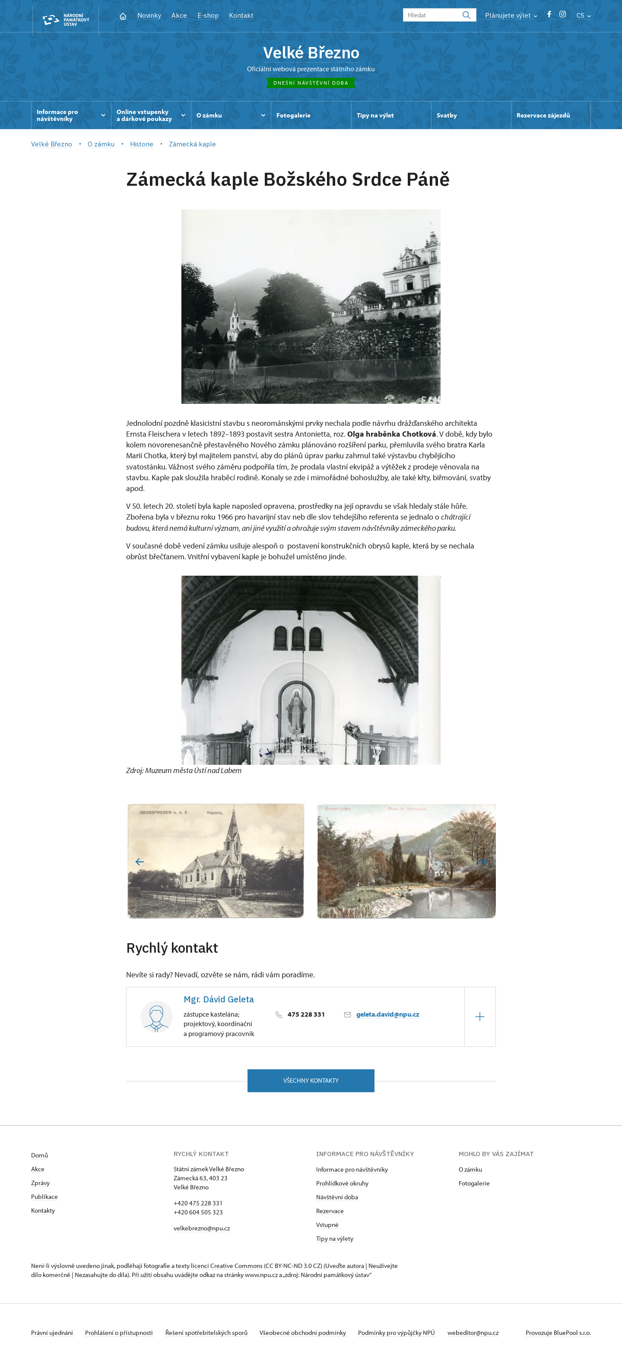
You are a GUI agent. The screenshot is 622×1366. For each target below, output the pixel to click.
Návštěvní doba (337, 1202)
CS (584, 15)
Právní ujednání (52, 1337)
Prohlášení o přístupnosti (122, 1337)
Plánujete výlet (511, 15)
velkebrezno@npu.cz (202, 1233)
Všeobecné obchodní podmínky (312, 1337)
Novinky (149, 15)
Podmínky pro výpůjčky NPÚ (409, 1337)
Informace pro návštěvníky (352, 1174)
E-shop (208, 15)
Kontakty (43, 1215)
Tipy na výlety (334, 1243)
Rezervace (330, 1215)
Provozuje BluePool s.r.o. (558, 1337)
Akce (179, 15)
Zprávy (40, 1187)
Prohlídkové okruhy (342, 1188)
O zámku (470, 1174)
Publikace (44, 1201)
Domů (39, 1160)
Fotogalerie (474, 1188)
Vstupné (327, 1229)
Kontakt (241, 15)
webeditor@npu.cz (487, 1337)
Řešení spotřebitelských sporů (212, 1337)
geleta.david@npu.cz (387, 1017)
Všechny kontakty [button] (311, 1085)
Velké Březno (311, 54)
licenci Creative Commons (227, 1270)
